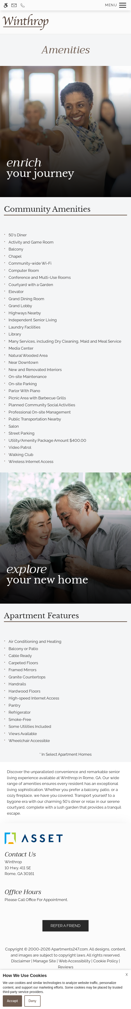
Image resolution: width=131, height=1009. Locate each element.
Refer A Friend (65, 925)
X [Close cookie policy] (127, 974)
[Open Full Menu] (114, 5)
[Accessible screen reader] (6, 5)
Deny (32, 1001)
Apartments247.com (69, 949)
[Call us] (22, 5)
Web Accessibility (74, 961)
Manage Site (44, 961)
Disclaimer (20, 961)
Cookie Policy (105, 961)
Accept (12, 1001)
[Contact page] (14, 5)
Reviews (65, 967)
